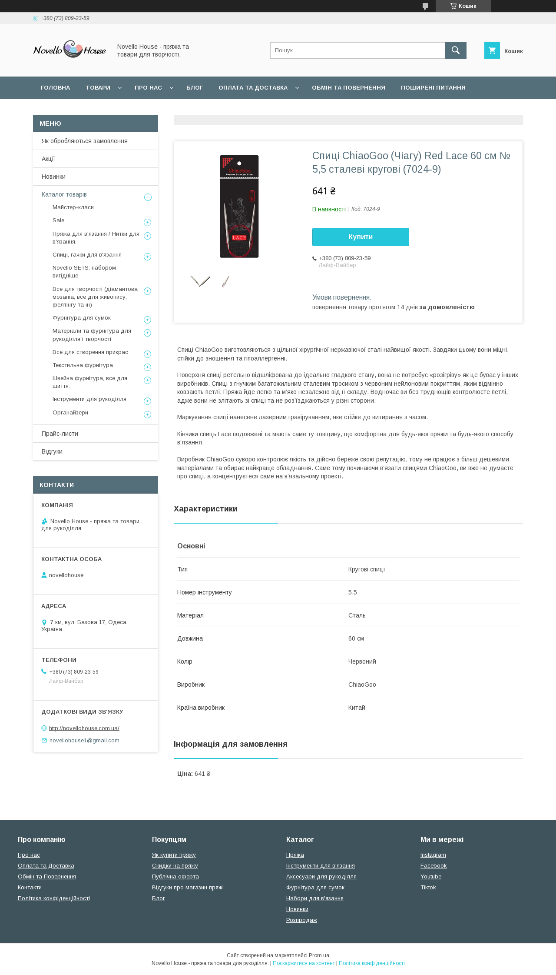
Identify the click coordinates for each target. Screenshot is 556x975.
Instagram (433, 854)
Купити (361, 236)
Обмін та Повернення (47, 876)
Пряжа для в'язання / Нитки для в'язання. (96, 237)
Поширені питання (433, 87)
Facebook (433, 865)
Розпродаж (301, 920)
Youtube (430, 876)
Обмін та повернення (348, 87)
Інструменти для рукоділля (89, 399)
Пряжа (295, 854)
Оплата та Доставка (253, 87)
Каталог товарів (64, 194)
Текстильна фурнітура (83, 365)
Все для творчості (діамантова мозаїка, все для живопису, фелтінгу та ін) (95, 297)
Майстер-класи (73, 207)
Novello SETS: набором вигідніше (84, 271)
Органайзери (70, 412)
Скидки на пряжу (175, 865)
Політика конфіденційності (54, 898)
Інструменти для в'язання (320, 865)
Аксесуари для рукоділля (321, 876)
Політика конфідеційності (167, 110)
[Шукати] (456, 50)
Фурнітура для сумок (82, 317)
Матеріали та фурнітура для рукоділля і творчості (92, 334)
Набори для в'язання (315, 898)
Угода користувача (73, 110)
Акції (48, 158)
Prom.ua (319, 955)
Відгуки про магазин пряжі (188, 887)
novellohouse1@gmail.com (84, 740)
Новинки (54, 176)
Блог (194, 87)
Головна (55, 87)
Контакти (30, 887)
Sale (58, 220)
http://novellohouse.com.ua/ (84, 728)
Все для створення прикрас (90, 352)
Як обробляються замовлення (85, 140)
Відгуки (52, 451)
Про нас (148, 87)
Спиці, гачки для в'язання (87, 254)
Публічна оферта (175, 876)
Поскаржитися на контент (304, 963)
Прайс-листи (60, 433)
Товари (98, 87)
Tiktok (428, 887)
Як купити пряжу (174, 854)
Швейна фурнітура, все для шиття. (90, 382)
